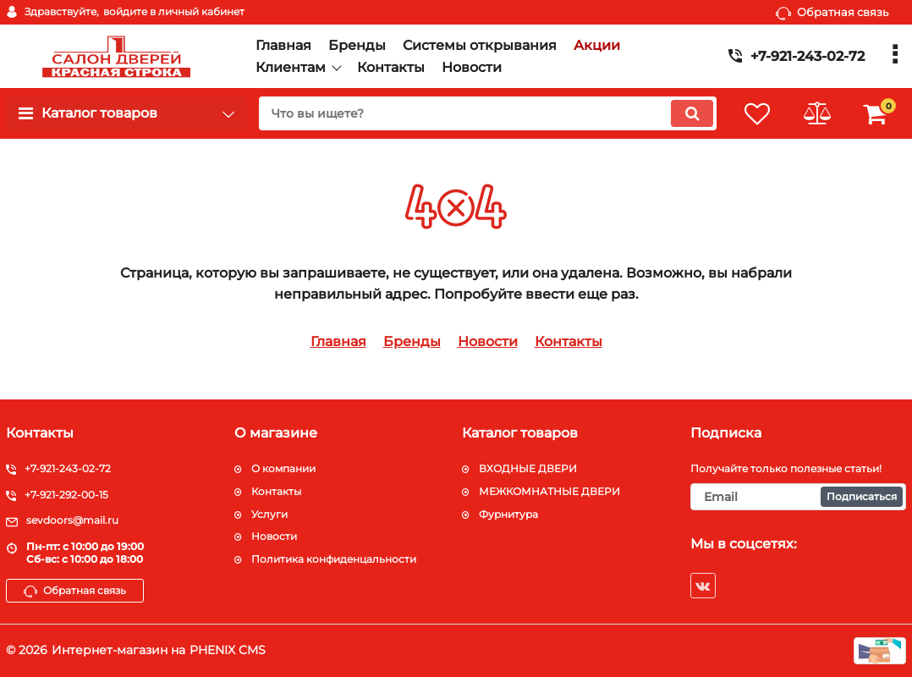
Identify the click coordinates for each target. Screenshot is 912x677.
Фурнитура (508, 514)
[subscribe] (798, 496)
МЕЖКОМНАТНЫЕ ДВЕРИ (549, 491)
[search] (488, 113)
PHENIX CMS (228, 650)
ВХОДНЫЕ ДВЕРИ (528, 468)
